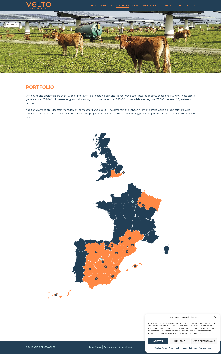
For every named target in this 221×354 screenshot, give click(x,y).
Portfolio (122, 5)
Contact (169, 5)
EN (186, 5)
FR (193, 5)
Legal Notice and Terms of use (197, 348)
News (135, 5)
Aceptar (158, 341)
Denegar (179, 341)
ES (180, 5)
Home (94, 5)
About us (107, 5)
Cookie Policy (160, 348)
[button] (215, 317)
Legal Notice (95, 347)
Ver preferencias (204, 341)
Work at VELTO (151, 5)
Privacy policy (175, 348)
